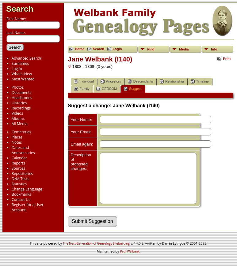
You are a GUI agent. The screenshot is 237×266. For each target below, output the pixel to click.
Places (17, 137)
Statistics (19, 184)
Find (150, 49)
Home (79, 49)
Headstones (22, 97)
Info (214, 49)
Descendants (140, 81)
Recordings (21, 108)
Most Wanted (23, 79)
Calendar (19, 158)
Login (117, 49)
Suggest (132, 89)
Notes (17, 142)
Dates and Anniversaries (23, 150)
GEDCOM (106, 89)
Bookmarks (21, 194)
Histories (19, 102)
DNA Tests (20, 178)
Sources (18, 168)
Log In (17, 68)
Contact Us (21, 199)
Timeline (200, 81)
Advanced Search (26, 58)
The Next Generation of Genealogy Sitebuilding (96, 252)
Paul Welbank (129, 260)
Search (19, 8)
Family (81, 89)
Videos (17, 113)
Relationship (172, 81)
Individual (84, 81)
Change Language (27, 189)
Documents (21, 92)
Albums (18, 118)
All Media (19, 123)
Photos (18, 87)
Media (184, 49)
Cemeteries (21, 132)
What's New (22, 73)
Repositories (22, 173)
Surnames (20, 63)
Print (227, 59)
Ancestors (111, 81)
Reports (18, 163)
